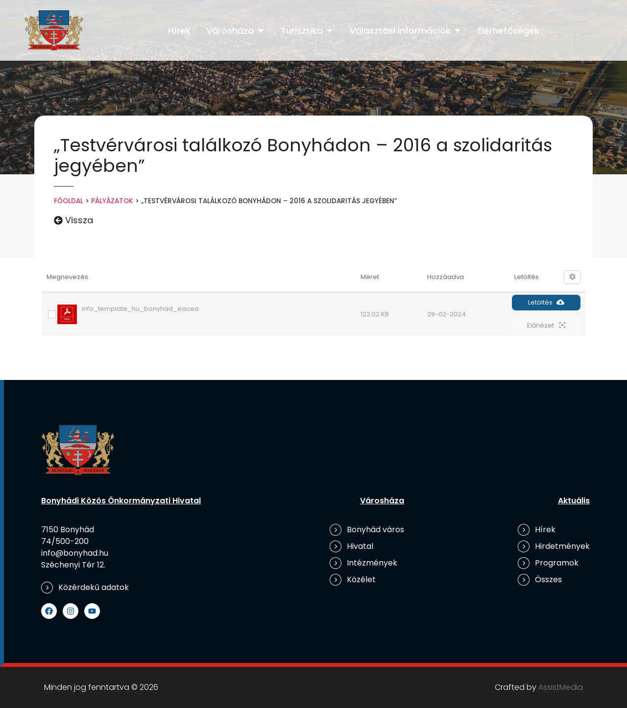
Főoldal (68, 201)
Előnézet (546, 325)
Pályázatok (112, 201)
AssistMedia (560, 687)
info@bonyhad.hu (74, 553)
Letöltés (546, 302)
